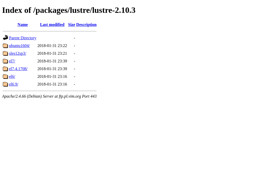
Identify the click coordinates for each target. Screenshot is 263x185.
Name (23, 24)
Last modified (52, 24)
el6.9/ (13, 84)
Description (86, 24)
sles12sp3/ (17, 53)
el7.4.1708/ (18, 69)
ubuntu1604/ (19, 45)
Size (71, 24)
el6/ (12, 76)
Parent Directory (22, 38)
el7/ (12, 61)
